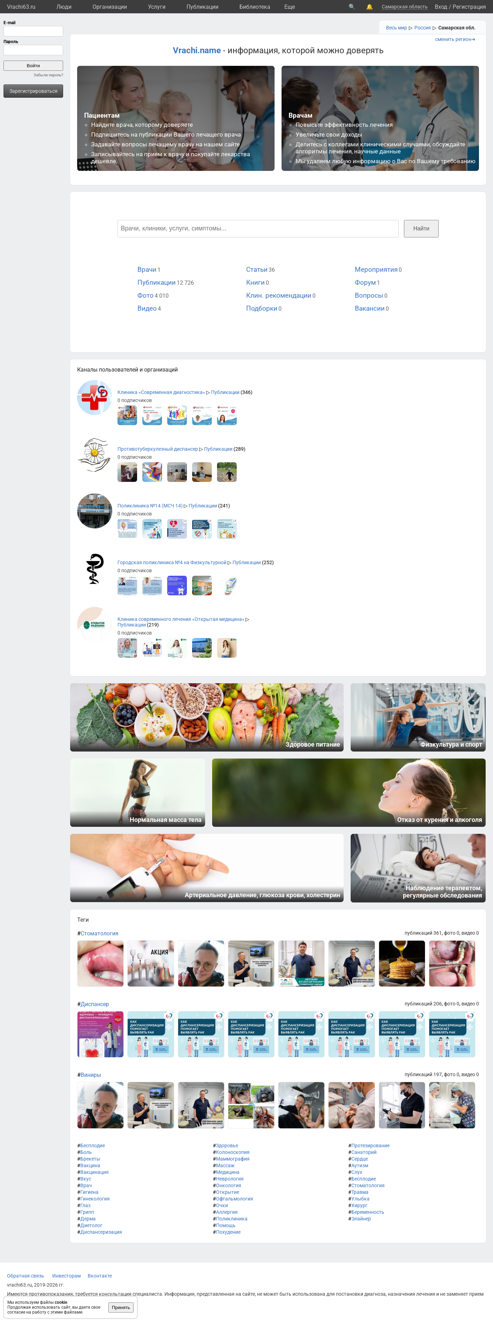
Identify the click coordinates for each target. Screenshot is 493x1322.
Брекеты (90, 1159)
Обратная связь (25, 1276)
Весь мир (396, 27)
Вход (441, 7)
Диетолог (91, 1225)
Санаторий (364, 1152)
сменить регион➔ (455, 39)
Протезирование (370, 1145)
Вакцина (90, 1165)
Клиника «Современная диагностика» (161, 392)
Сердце (359, 1159)
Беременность (367, 1212)
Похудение (228, 1232)
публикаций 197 (423, 1074)
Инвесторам (66, 1276)
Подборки (261, 308)
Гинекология (95, 1199)
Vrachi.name (197, 50)
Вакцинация (94, 1172)
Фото (145, 295)
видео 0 (470, 933)
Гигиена (89, 1192)
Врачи (146, 269)
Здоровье (227, 1145)
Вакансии (370, 308)
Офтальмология (234, 1199)
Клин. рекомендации (278, 295)
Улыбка (360, 1199)
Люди (64, 7)
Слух (356, 1172)
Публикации (202, 7)
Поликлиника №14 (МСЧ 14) (150, 505)
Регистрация (469, 7)
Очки (222, 1205)
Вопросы (369, 295)
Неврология (230, 1179)
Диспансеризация (101, 1232)
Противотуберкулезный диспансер (157, 449)
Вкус (85, 1179)
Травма (360, 1192)
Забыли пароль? (48, 75)
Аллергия (227, 1212)
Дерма (88, 1218)
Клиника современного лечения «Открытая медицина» (180, 619)
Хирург (359, 1205)
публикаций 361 (423, 933)
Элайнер (361, 1218)
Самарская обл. (456, 27)
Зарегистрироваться (33, 91)
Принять (121, 1307)
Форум (365, 282)
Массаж (225, 1165)
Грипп (87, 1212)
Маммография (233, 1159)
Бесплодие (92, 1145)
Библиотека (254, 7)
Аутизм (359, 1165)
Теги (83, 919)
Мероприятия (376, 269)
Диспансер (95, 1004)
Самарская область (405, 6)
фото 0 (451, 933)
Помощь (226, 1225)
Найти (421, 228)
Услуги (157, 7)
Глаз (85, 1205)
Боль (86, 1152)
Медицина (227, 1172)
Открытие (227, 1192)
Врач (86, 1185)
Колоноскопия (233, 1152)
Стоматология (100, 933)
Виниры (91, 1075)
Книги (255, 282)
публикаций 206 (423, 1003)
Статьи (257, 269)
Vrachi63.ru (21, 7)
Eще (289, 7)
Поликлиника (232, 1218)
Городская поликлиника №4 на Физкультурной (172, 562)
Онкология (228, 1185)
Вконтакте (100, 1276)
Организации (110, 7)
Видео (147, 308)
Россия (422, 27)
